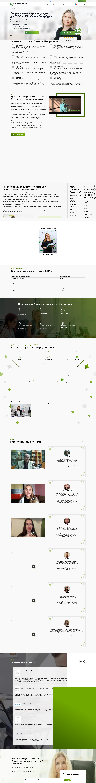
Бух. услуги (16, 8)
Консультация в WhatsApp (65, 1)
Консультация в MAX (55, 1)
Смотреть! (68, 40)
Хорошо (67, 780)
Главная (11, 8)
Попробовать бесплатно (18, 134)
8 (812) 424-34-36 (74, 1)
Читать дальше (18, 747)
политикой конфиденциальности (40, 781)
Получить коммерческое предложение (73, 778)
